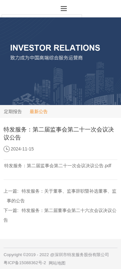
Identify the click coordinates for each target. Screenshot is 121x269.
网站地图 (57, 263)
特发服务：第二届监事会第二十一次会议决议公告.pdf (57, 165)
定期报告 (13, 111)
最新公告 (39, 111)
